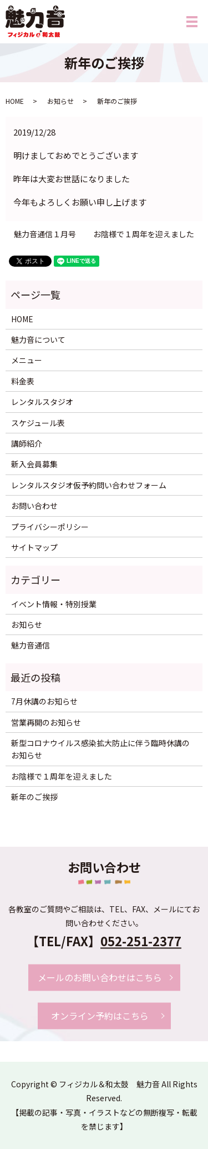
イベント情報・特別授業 (54, 604)
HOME (15, 101)
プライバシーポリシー (50, 526)
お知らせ (60, 101)
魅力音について (38, 339)
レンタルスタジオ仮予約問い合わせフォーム (88, 485)
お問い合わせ (34, 505)
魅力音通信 (30, 645)
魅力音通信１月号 (45, 234)
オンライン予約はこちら (100, 1015)
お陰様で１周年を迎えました (143, 234)
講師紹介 (26, 443)
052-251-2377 (140, 941)
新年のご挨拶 (34, 796)
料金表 (22, 381)
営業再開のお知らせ (46, 722)
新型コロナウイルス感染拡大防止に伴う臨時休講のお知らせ (100, 749)
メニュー (26, 360)
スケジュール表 (38, 422)
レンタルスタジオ (42, 401)
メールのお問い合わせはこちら (100, 977)
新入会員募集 (34, 463)
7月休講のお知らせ (44, 701)
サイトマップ (34, 547)
